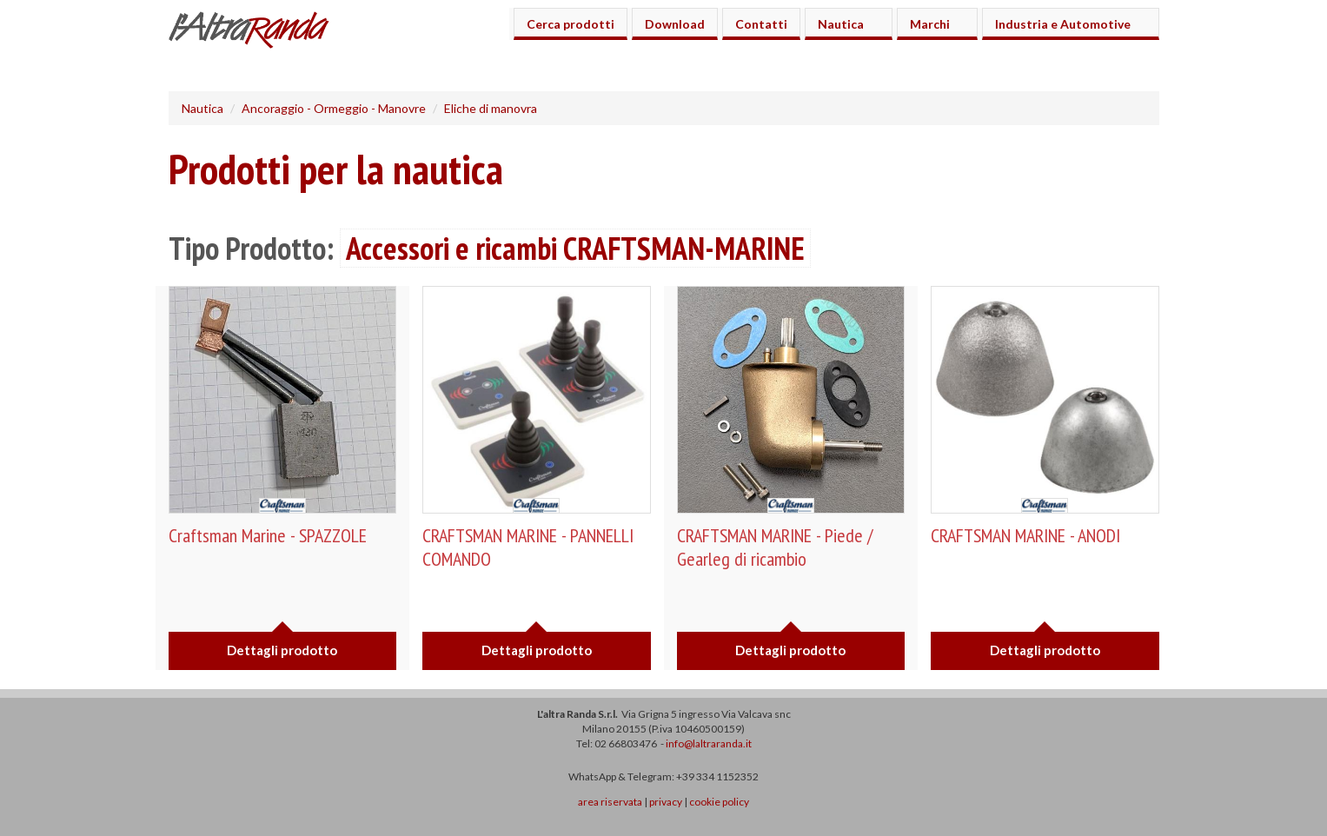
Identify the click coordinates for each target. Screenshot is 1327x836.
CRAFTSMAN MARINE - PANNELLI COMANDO (528, 546)
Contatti (761, 24)
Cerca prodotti (570, 24)
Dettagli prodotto (282, 650)
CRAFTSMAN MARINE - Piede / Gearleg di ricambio (775, 546)
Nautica (843, 24)
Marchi (932, 24)
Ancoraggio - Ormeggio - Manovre (334, 108)
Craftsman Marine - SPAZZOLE (268, 535)
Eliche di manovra (490, 108)
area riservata (610, 801)
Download (675, 24)
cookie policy (719, 801)
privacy (665, 801)
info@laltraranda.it (709, 743)
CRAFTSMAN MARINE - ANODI (1025, 535)
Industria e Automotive (1065, 24)
